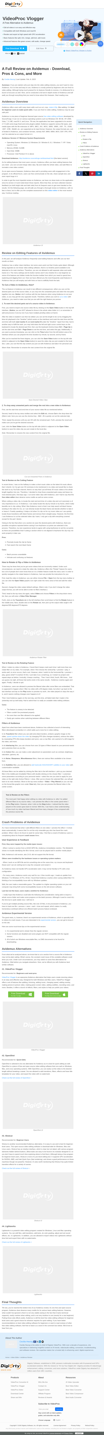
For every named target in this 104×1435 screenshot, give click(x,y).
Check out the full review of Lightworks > (17, 1242)
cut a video (63, 297)
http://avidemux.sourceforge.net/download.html (36, 158)
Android (22, 53)
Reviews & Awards (45, 1397)
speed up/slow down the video (18, 736)
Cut (84, 135)
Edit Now (40, 48)
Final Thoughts (85, 167)
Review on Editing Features (89, 132)
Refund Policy (89, 1425)
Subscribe (59, 1409)
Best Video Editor (72, 1386)
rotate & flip (53, 107)
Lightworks (86, 164)
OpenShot (86, 157)
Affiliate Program (44, 1394)
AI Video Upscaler (72, 1382)
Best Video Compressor (74, 1394)
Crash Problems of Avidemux (89, 146)
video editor (53, 190)
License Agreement (60, 1425)
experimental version (48, 920)
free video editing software (53, 116)
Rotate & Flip (87, 139)
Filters (85, 143)
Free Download (12, 48)
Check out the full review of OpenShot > (16, 1078)
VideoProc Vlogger (89, 153)
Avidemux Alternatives (87, 150)
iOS (14, 53)
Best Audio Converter (74, 1397)
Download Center (17, 1394)
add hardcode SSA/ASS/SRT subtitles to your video (50, 765)
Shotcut (85, 160)
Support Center (44, 1390)
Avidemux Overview (86, 128)
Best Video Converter (74, 1390)
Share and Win (16, 1397)
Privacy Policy (75, 1425)
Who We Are (43, 1382)
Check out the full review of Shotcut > (15, 1168)
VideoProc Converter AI (19, 1382)
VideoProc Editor (17, 1390)
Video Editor (15, 1357)
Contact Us (42, 1386)
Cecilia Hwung (9, 79)
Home (7, 1357)
